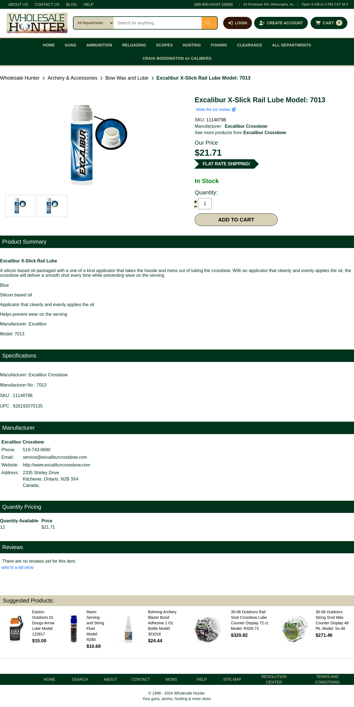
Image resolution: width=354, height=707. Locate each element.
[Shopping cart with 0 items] (329, 23)
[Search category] (94, 23)
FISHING (219, 45)
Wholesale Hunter (20, 78)
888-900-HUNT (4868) (213, 4)
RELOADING (134, 45)
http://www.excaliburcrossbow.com (56, 465)
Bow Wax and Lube (126, 78)
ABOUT (110, 679)
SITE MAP (232, 679)
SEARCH (80, 679)
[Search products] (158, 23)
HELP (89, 4)
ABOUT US (18, 4)
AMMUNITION (99, 45)
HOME (49, 45)
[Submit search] (209, 23)
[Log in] (237, 23)
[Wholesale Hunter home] (37, 23)
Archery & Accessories (72, 78)
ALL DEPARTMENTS (291, 45)
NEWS (171, 679)
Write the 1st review (216, 109)
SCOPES (164, 45)
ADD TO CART (236, 220)
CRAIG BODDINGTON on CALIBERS (176, 58)
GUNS (70, 45)
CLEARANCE (249, 45)
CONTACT (141, 679)
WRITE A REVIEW (17, 567)
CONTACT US (47, 4)
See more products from (240, 132)
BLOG (71, 4)
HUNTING (192, 45)
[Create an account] (281, 23)
